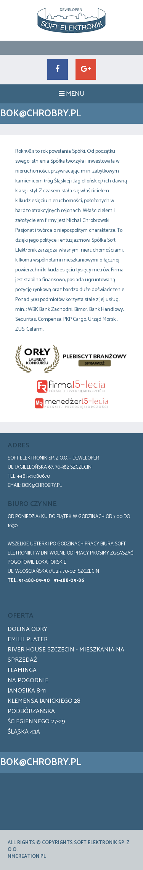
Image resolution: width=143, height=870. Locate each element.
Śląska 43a (24, 732)
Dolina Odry (27, 629)
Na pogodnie (28, 680)
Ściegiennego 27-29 (36, 721)
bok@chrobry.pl (42, 486)
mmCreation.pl (27, 856)
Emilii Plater (28, 639)
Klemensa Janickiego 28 (44, 701)
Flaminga (22, 670)
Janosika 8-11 (27, 691)
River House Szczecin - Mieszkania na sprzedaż (66, 655)
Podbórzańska (31, 711)
